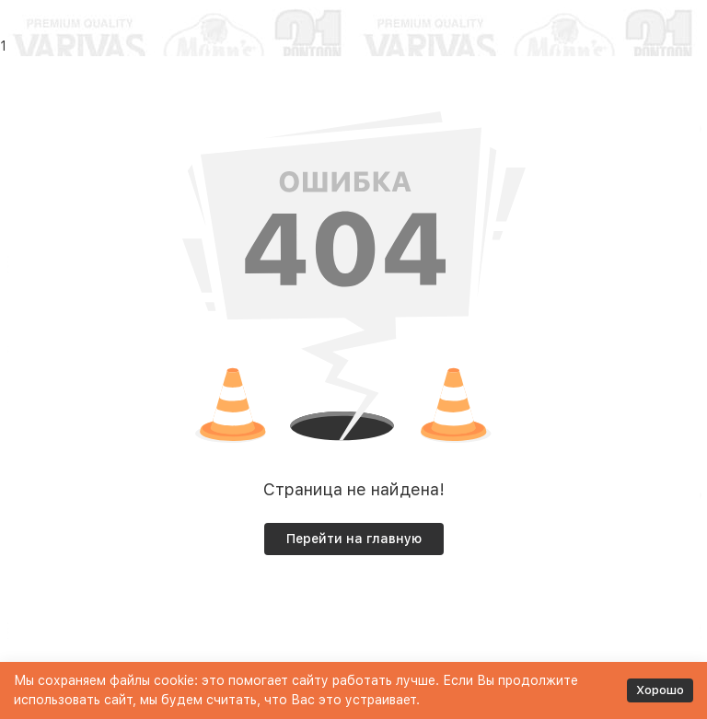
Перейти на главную (354, 538)
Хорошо (660, 690)
